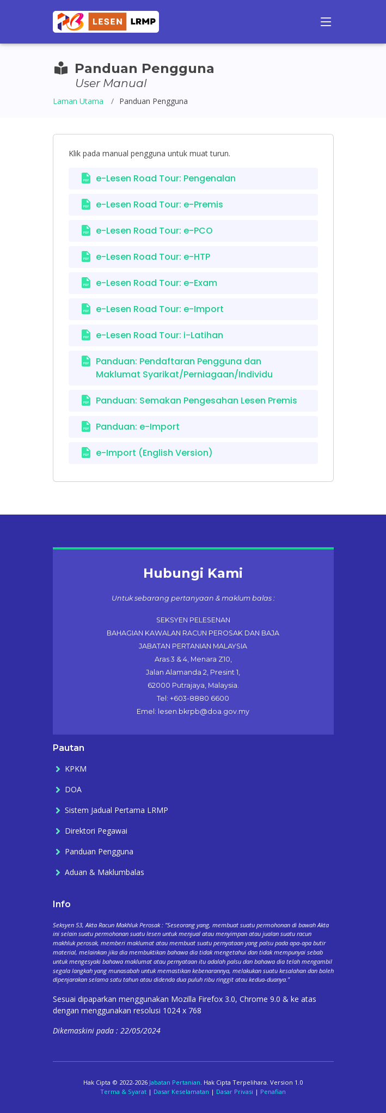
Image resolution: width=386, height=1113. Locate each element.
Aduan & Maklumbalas (104, 872)
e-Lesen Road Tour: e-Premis (159, 204)
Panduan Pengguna (99, 851)
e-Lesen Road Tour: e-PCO (154, 230)
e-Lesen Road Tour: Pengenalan (166, 178)
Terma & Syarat (123, 1091)
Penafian (273, 1091)
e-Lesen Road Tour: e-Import (160, 309)
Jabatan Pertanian (174, 1082)
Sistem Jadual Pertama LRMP (116, 810)
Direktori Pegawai (96, 831)
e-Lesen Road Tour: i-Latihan (159, 335)
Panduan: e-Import (138, 426)
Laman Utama (78, 101)
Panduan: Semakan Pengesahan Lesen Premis (196, 400)
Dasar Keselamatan (181, 1091)
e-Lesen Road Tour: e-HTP (153, 256)
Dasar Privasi (234, 1091)
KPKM (76, 769)
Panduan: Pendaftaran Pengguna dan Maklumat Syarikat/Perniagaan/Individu (184, 368)
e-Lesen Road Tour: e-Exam (156, 283)
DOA (73, 789)
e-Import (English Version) (154, 453)
